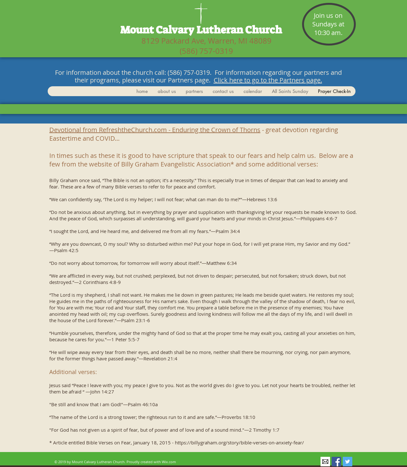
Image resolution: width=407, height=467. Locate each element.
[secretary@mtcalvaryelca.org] (325, 461)
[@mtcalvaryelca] (336, 461)
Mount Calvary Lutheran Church (201, 30)
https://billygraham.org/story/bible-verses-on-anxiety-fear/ (239, 442)
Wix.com (169, 461)
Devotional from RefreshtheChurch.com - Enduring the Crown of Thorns (154, 129)
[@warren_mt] (347, 461)
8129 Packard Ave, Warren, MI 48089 (206, 41)
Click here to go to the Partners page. (268, 80)
